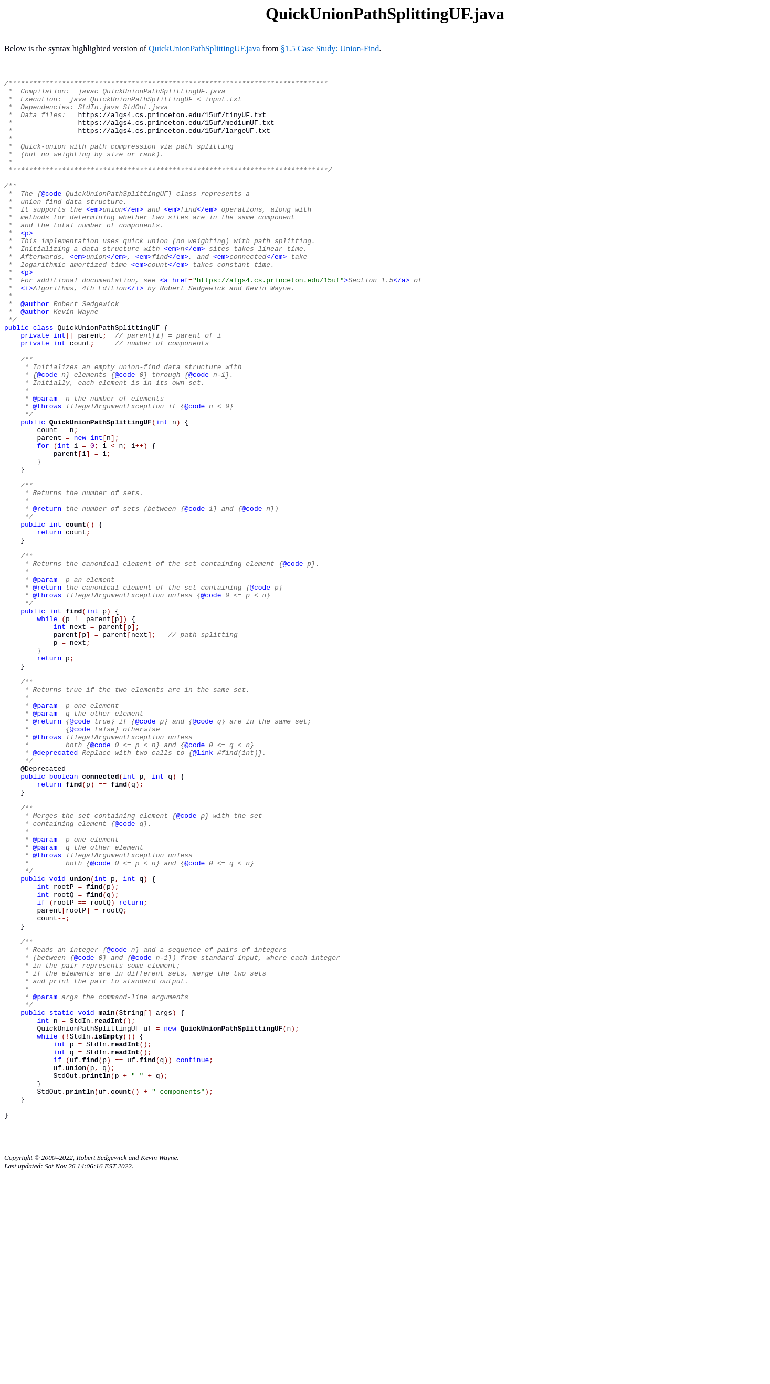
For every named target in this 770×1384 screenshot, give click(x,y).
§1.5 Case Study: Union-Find (330, 48)
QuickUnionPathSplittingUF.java (204, 48)
